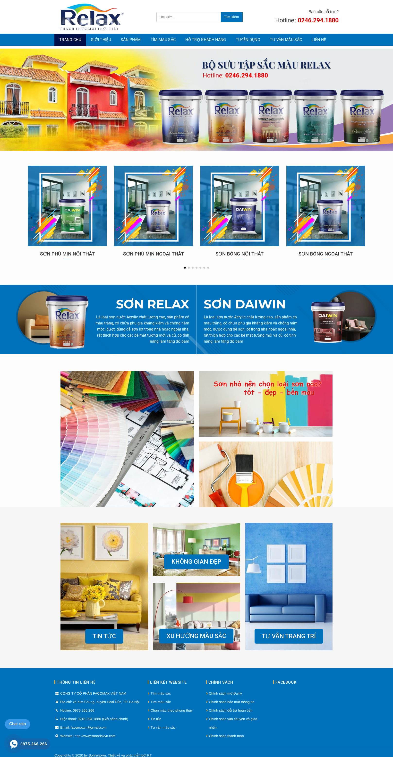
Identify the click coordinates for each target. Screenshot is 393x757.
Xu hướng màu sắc (196, 635)
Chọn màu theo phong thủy (172, 710)
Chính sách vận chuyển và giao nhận (233, 723)
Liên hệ (319, 39)
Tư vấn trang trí (289, 636)
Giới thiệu (101, 39)
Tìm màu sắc (161, 693)
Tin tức (104, 636)
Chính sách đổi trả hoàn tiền (230, 710)
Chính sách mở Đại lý (225, 693)
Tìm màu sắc (163, 39)
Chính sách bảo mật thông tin (231, 702)
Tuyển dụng (248, 39)
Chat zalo (17, 724)
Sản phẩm (131, 39)
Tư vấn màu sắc (286, 39)
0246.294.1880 (318, 20)
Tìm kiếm (231, 17)
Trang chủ (70, 39)
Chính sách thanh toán (226, 736)
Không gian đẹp (196, 561)
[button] (185, 268)
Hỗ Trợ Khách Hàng (205, 39)
